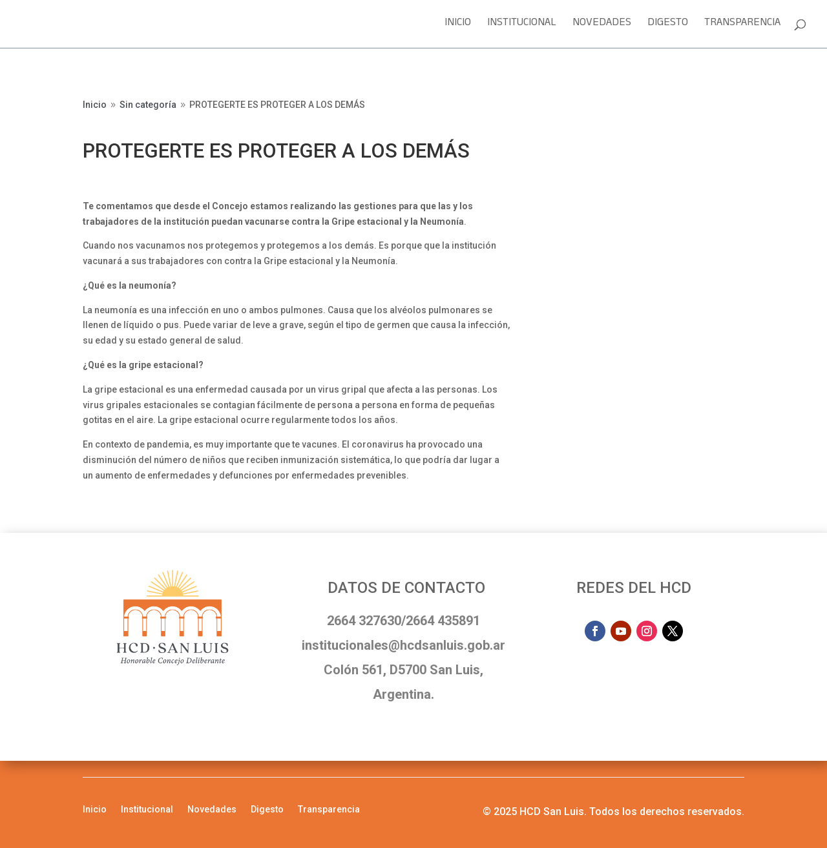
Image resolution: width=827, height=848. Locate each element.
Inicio (458, 26)
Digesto (667, 26)
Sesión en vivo (599, 109)
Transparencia (742, 26)
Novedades (601, 26)
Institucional (521, 26)
